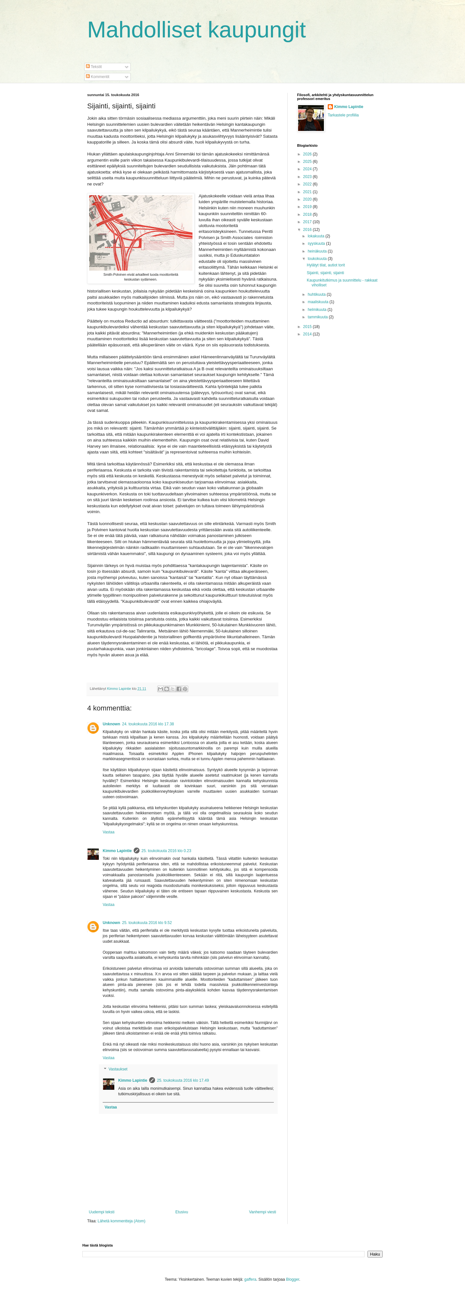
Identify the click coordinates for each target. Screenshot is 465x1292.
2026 (308, 154)
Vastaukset (117, 1069)
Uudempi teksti (101, 1212)
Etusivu (181, 1212)
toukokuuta (318, 258)
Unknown (111, 724)
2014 (308, 334)
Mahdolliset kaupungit (196, 29)
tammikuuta (318, 317)
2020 (308, 199)
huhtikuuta (317, 294)
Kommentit (97, 77)
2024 (308, 169)
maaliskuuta (318, 302)
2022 (308, 184)
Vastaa (108, 832)
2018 (308, 214)
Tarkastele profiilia (343, 115)
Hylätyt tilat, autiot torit (326, 265)
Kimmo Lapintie (117, 851)
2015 (308, 326)
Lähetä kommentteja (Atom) (121, 1221)
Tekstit (94, 67)
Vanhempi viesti (262, 1212)
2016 (308, 229)
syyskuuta (317, 243)
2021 (308, 192)
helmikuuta (317, 309)
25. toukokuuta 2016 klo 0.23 (166, 851)
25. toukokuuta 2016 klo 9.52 (147, 922)
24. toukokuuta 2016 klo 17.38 (148, 724)
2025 (308, 161)
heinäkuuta (318, 251)
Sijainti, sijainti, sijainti (325, 273)
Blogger (292, 1279)
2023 (308, 176)
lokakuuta (317, 236)
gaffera (250, 1279)
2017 (308, 222)
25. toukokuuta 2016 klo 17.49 (183, 1080)
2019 (308, 206)
